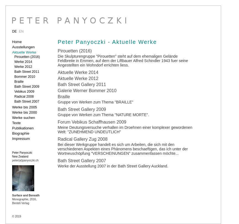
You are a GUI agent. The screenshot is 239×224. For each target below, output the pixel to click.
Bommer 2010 (24, 77)
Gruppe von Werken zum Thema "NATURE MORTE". (103, 115)
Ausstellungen (23, 47)
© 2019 (16, 216)
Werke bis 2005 (24, 107)
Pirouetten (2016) (27, 57)
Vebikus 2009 (24, 92)
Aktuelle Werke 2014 (78, 72)
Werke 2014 (23, 62)
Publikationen (23, 128)
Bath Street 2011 (26, 72)
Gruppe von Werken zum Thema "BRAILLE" (95, 102)
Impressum (21, 139)
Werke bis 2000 (24, 112)
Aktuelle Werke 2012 (78, 78)
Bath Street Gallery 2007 (82, 160)
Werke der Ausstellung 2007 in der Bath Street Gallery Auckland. (113, 166)
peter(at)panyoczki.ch (25, 160)
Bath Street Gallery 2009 (82, 109)
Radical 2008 (24, 96)
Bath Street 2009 (26, 87)
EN (21, 31)
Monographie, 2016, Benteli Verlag (25, 199)
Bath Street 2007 (26, 101)
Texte (16, 123)
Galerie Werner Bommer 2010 (87, 90)
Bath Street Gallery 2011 (82, 84)
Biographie (20, 133)
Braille (18, 82)
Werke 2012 (23, 67)
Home (17, 42)
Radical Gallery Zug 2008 (83, 139)
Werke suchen (23, 118)
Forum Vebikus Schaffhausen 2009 (92, 122)
